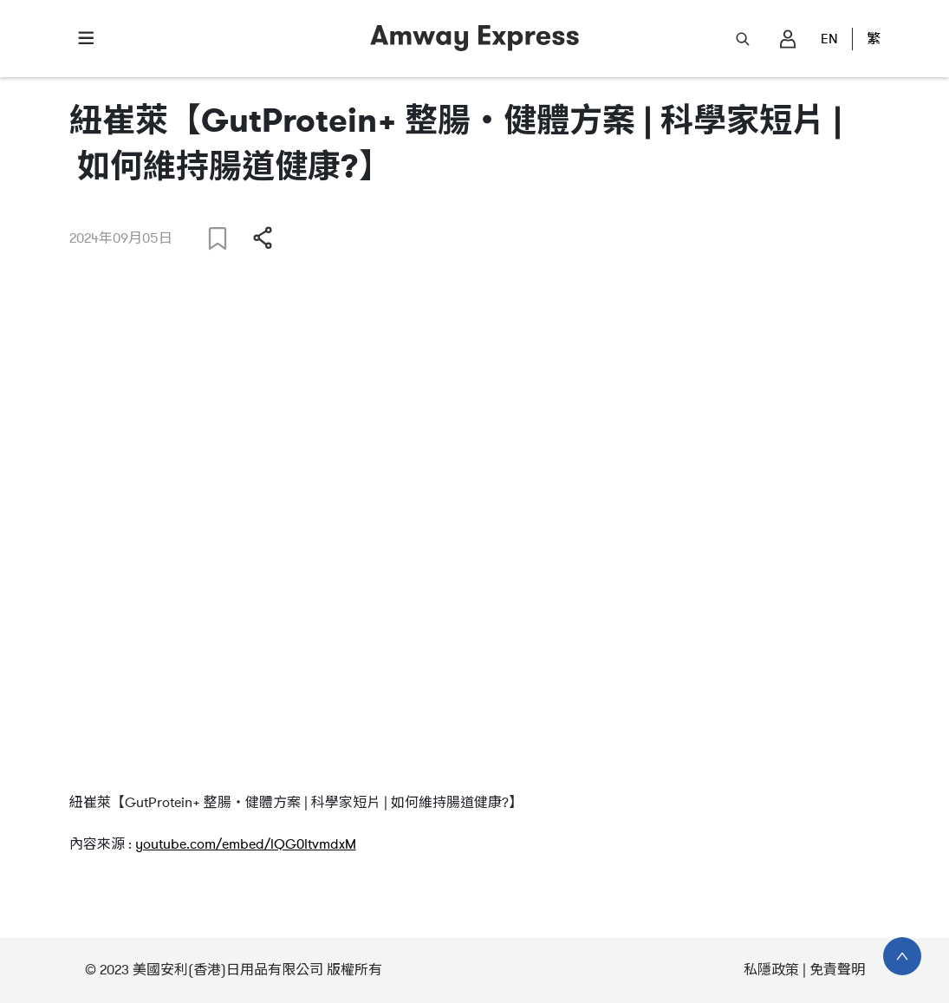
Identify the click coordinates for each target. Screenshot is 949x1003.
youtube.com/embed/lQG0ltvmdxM (245, 844)
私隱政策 (771, 970)
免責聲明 (837, 970)
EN (829, 39)
